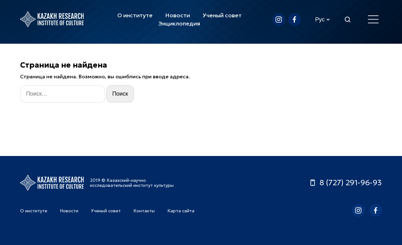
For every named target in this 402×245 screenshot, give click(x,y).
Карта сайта (180, 211)
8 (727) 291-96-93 (345, 183)
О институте (135, 15)
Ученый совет (222, 15)
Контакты (144, 211)
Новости (177, 15)
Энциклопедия (179, 23)
